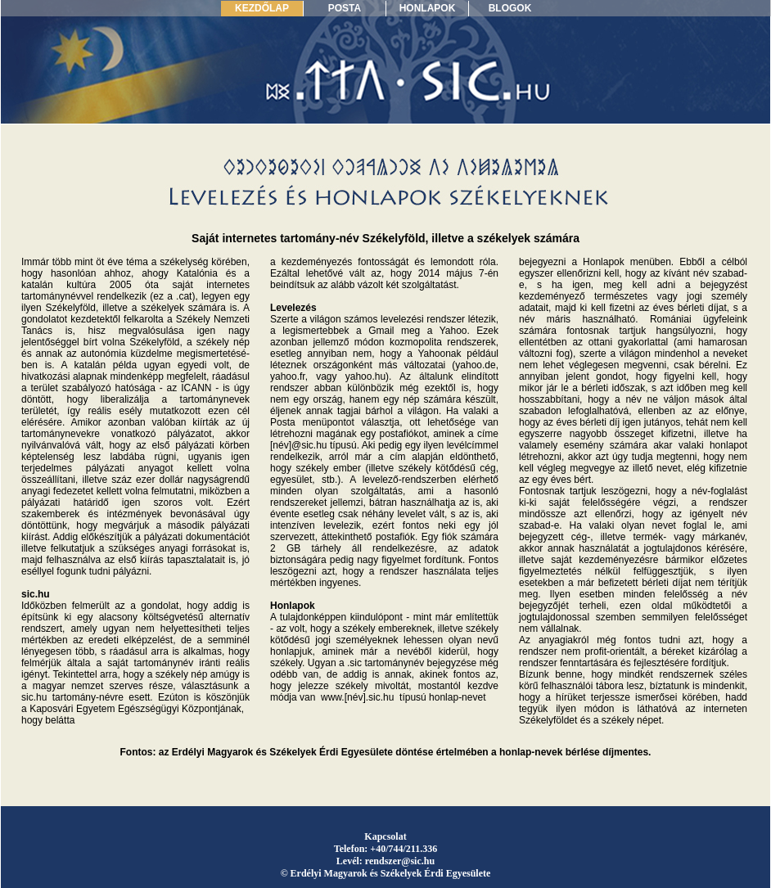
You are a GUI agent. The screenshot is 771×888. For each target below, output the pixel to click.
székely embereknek (388, 628)
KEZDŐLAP (262, 8)
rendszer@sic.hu (400, 861)
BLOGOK (510, 8)
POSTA (344, 8)
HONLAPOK (427, 8)
